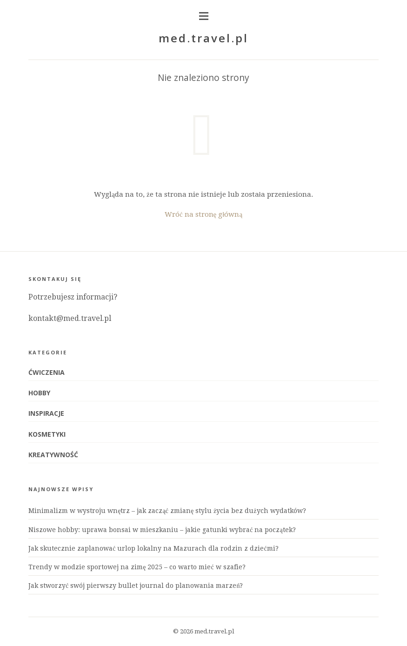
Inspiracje (46, 413)
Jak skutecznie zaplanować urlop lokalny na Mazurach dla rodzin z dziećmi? (153, 548)
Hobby (39, 392)
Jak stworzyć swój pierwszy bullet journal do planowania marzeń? (135, 585)
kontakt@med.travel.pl (69, 318)
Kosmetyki (47, 434)
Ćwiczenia (46, 372)
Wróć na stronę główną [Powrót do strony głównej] (203, 214)
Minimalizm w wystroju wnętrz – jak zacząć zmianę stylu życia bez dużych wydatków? (167, 510)
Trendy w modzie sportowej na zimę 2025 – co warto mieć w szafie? (136, 567)
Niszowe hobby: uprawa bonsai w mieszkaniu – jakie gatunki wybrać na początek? (161, 529)
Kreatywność (53, 454)
